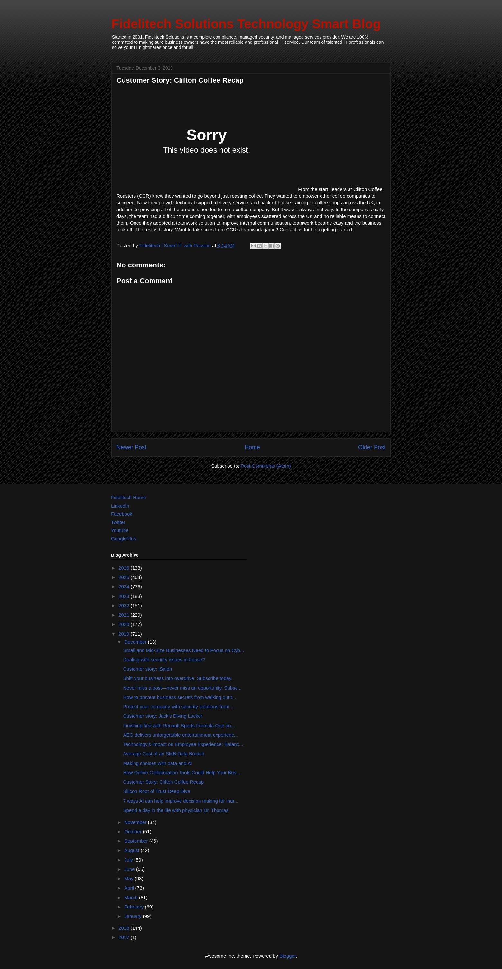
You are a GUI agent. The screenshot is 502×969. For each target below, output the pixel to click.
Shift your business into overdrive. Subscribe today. (178, 678)
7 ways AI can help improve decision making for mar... (180, 801)
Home (252, 447)
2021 (124, 615)
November (136, 822)
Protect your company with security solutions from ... (179, 706)
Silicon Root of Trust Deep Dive (156, 791)
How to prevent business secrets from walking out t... (179, 697)
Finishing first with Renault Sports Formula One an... (179, 725)
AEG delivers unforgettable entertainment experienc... (180, 735)
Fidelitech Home (128, 497)
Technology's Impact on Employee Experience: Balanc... (183, 744)
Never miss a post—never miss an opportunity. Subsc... (182, 688)
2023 (124, 596)
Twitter (118, 522)
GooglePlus (123, 538)
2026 (124, 568)
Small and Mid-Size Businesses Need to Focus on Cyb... (183, 650)
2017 (124, 937)
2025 (124, 577)
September (136, 840)
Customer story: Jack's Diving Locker (162, 716)
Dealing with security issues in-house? (164, 659)
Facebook (121, 514)
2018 (124, 928)
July (129, 859)
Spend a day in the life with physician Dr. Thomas (175, 810)
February (134, 906)
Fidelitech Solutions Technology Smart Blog (246, 24)
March (131, 897)
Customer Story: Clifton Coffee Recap (163, 782)
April (129, 887)
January (133, 916)
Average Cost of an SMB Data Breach (163, 753)
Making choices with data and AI (157, 763)
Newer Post (131, 447)
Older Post (372, 447)
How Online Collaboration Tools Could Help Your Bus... (181, 772)
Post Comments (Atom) (266, 466)
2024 (124, 586)
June (130, 869)
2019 (124, 634)
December (136, 642)
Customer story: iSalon (147, 669)
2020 (124, 624)
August (132, 850)
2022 (124, 605)
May (129, 878)
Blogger (287, 956)
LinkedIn (120, 505)
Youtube (120, 530)
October (133, 831)
